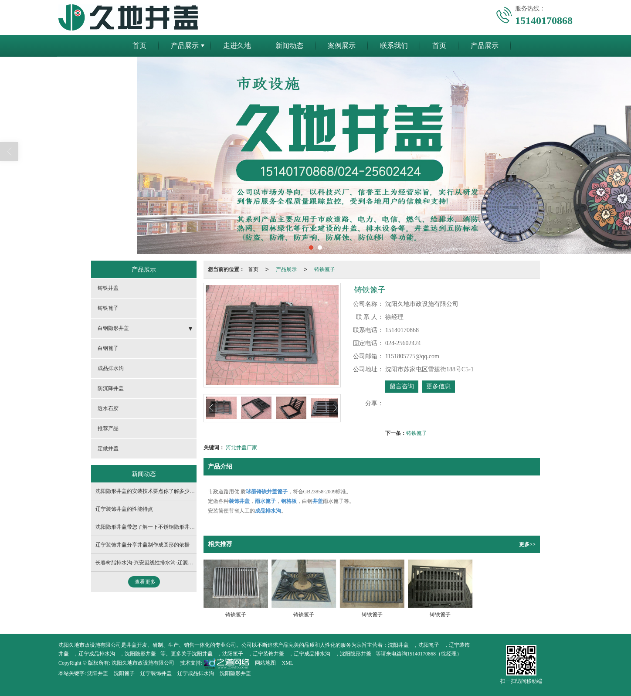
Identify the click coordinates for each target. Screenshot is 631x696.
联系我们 (394, 45)
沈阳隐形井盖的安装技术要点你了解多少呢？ (147, 491)
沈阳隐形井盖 (140, 654)
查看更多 (145, 582)
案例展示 (342, 45)
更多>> (527, 544)
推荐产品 (108, 428)
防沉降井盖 (111, 388)
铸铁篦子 (324, 269)
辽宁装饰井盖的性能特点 (124, 509)
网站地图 (265, 663)
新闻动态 (289, 45)
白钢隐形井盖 (113, 328)
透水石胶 (108, 408)
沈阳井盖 (398, 645)
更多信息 (438, 386)
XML (287, 663)
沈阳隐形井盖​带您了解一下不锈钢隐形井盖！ (147, 527)
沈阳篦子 (428, 645)
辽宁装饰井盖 (268, 654)
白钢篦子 (108, 348)
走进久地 (237, 45)
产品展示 (185, 45)
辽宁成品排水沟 (96, 654)
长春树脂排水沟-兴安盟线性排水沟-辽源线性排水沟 (154, 563)
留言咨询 (402, 386)
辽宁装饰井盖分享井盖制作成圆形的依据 (142, 545)
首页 (139, 45)
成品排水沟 (111, 368)
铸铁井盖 (108, 288)
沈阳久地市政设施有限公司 (143, 663)
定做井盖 (108, 448)
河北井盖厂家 (241, 448)
